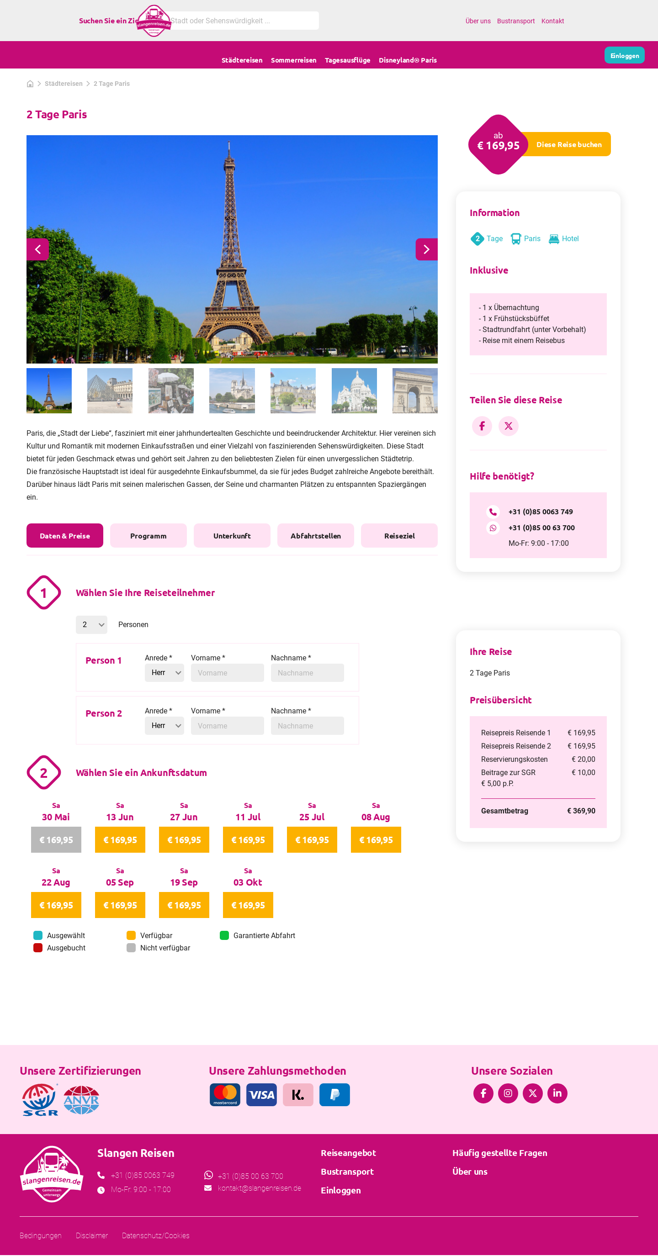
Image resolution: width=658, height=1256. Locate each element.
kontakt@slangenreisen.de (259, 1248)
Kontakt (552, 21)
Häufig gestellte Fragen (499, 1213)
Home (452, 21)
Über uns (478, 21)
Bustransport (516, 21)
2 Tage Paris (112, 83)
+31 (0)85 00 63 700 (542, 527)
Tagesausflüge (348, 54)
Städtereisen (242, 54)
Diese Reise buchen (569, 144)
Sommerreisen (294, 54)
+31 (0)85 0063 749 (541, 511)
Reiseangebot (348, 1213)
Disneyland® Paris (407, 54)
